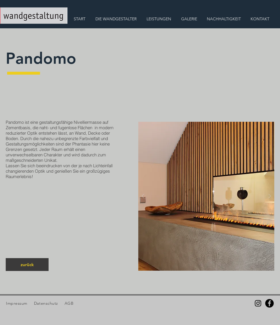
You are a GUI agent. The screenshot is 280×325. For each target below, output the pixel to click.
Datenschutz (46, 303)
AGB (68, 303)
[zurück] (27, 264)
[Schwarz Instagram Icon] (258, 303)
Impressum (16, 303)
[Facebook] (269, 303)
